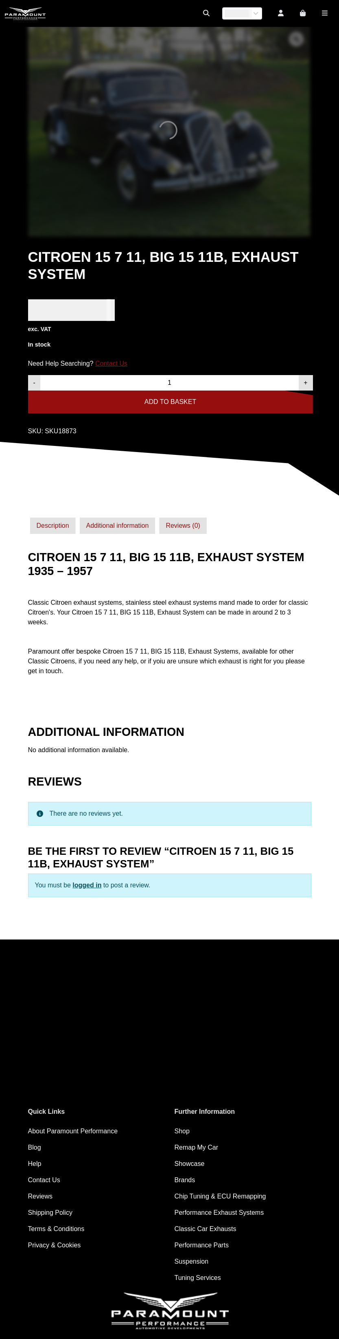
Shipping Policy (50, 1212)
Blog (34, 1147)
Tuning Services (198, 1277)
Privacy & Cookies (54, 1245)
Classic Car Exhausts (205, 1228)
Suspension (192, 1261)
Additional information (117, 525)
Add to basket (170, 401)
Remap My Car (197, 1147)
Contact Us (111, 363)
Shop (182, 1131)
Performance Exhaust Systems (219, 1212)
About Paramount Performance (73, 1131)
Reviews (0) (183, 525)
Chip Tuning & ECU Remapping (220, 1196)
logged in (86, 885)
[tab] (53, 526)
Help (35, 1163)
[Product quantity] (169, 383)
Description (53, 525)
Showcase (190, 1163)
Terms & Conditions (56, 1228)
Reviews (40, 1196)
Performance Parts (202, 1245)
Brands (185, 1180)
